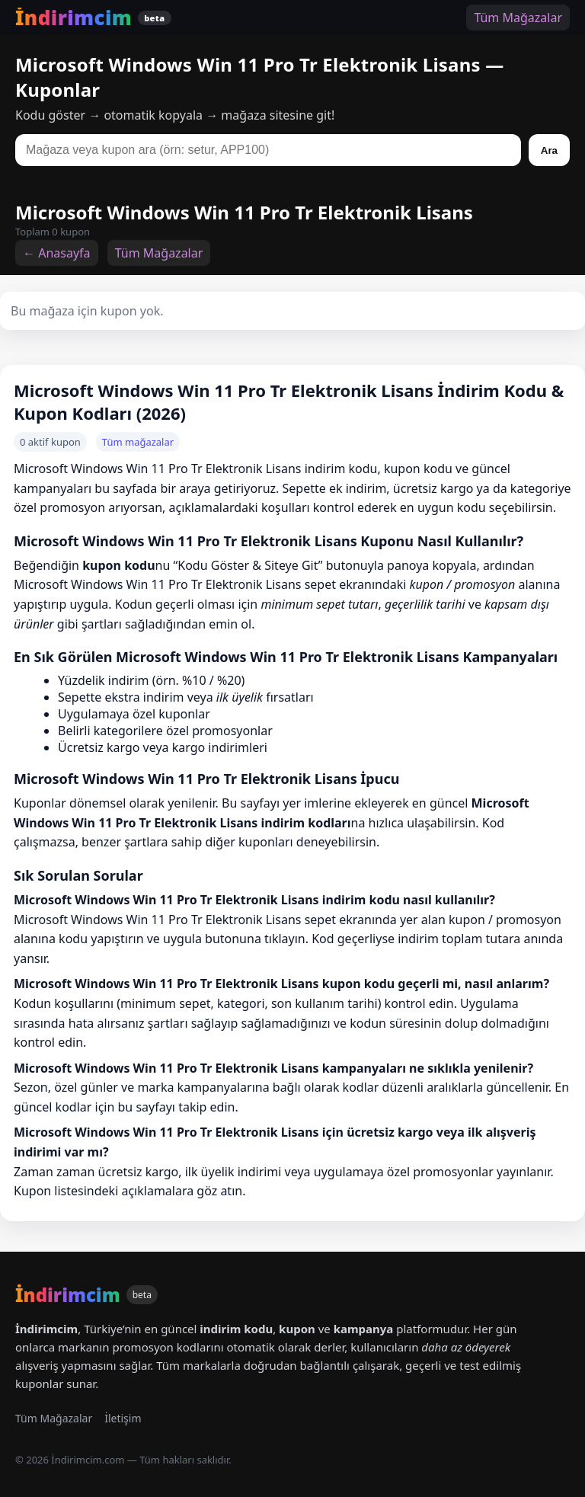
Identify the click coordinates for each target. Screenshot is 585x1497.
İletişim (122, 1418)
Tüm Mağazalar (518, 17)
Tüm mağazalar (138, 442)
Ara (549, 150)
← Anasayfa (57, 253)
